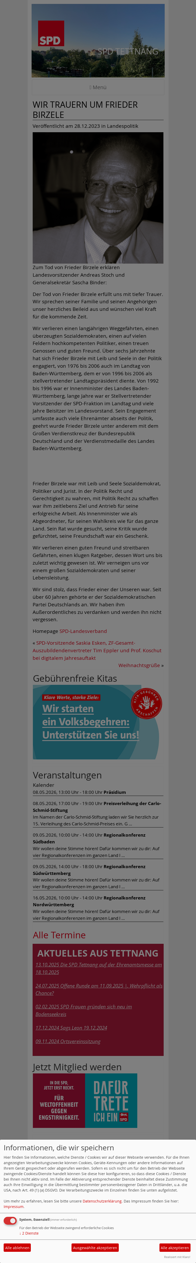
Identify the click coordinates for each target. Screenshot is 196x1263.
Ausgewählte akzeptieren (95, 1247)
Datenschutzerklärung (102, 1201)
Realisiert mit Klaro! (177, 1257)
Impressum (13, 1206)
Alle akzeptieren (175, 1247)
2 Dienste (29, 1233)
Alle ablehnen (17, 1247)
